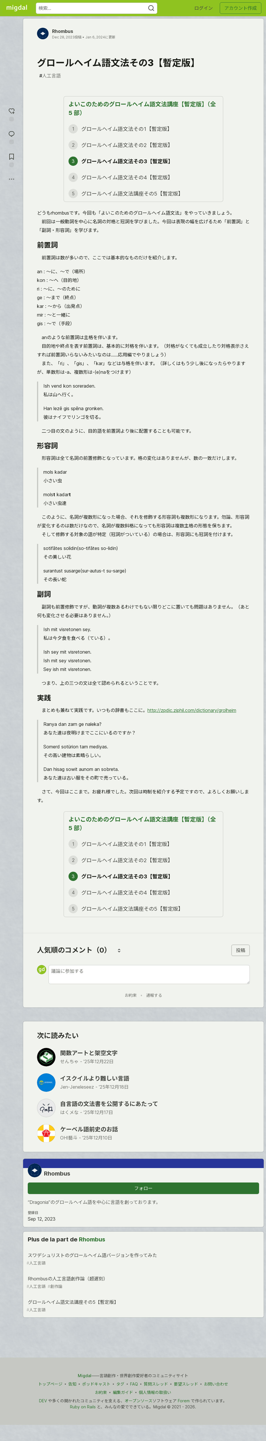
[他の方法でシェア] (11, 179)
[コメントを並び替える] (119, 950)
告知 (72, 1383)
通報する (154, 995)
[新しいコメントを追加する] (149, 974)
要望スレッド (186, 1383)
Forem (184, 1400)
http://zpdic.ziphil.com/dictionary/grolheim (191, 710)
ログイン (203, 8)
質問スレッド (156, 1383)
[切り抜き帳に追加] (11, 159)
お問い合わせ (216, 1383)
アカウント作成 (240, 8)
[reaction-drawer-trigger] (11, 114)
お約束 (131, 995)
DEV (43, 1400)
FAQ (134, 1383)
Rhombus (62, 31)
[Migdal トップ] (16, 8)
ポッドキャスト (96, 1383)
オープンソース (138, 1400)
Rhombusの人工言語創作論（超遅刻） (143, 1282)
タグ (120, 1383)
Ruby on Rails (83, 1406)
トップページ (50, 1383)
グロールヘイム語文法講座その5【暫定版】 (143, 1306)
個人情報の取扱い (155, 1392)
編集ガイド (123, 1392)
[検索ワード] (96, 8)
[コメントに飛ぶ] (11, 137)
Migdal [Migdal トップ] (84, 1375)
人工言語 (50, 75)
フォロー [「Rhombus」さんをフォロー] (143, 1188)
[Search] (151, 8)
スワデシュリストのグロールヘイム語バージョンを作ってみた (143, 1259)
